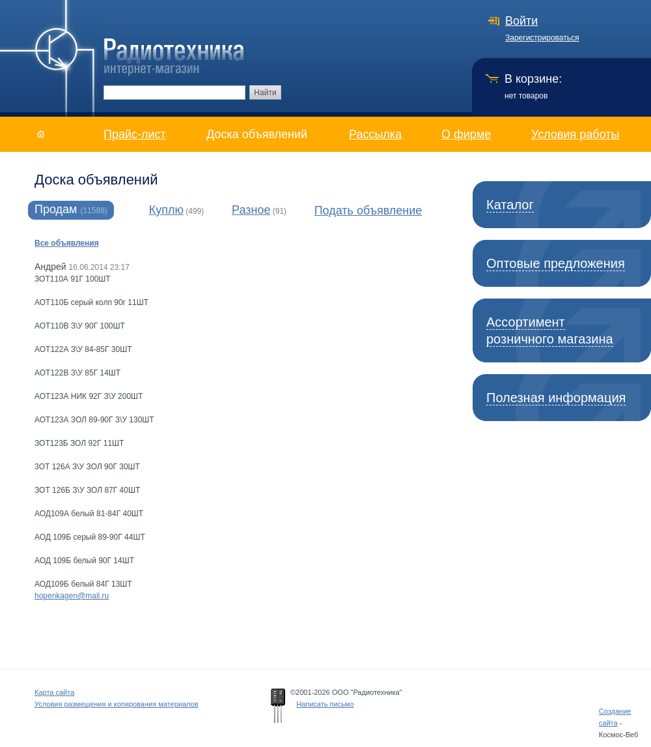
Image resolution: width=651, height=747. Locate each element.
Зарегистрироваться (542, 37)
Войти (521, 20)
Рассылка (375, 134)
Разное (251, 209)
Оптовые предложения (555, 263)
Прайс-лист (135, 134)
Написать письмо (324, 704)
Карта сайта (54, 692)
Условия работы (575, 134)
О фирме (466, 134)
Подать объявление (368, 210)
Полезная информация (556, 397)
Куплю (166, 209)
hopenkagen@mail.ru (72, 595)
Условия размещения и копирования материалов (117, 704)
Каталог (510, 205)
